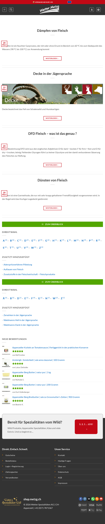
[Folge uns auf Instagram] (85, 499)
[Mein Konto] (92, 9)
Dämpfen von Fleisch (52, 31)
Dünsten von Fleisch (52, 180)
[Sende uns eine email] (89, 499)
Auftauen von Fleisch (13, 269)
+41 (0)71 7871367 (43, 508)
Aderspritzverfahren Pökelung (18, 264)
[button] (4, 9)
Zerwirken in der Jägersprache (18, 315)
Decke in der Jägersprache (52, 74)
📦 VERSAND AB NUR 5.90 (43, 2)
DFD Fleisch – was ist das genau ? (52, 133)
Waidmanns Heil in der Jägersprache (21, 320)
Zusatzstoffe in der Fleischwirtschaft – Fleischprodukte (29, 274)
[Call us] (93, 499)
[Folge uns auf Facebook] (81, 499)
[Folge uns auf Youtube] (101, 499)
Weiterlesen (52, 58)
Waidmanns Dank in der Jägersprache (21, 325)
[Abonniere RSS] (97, 499)
